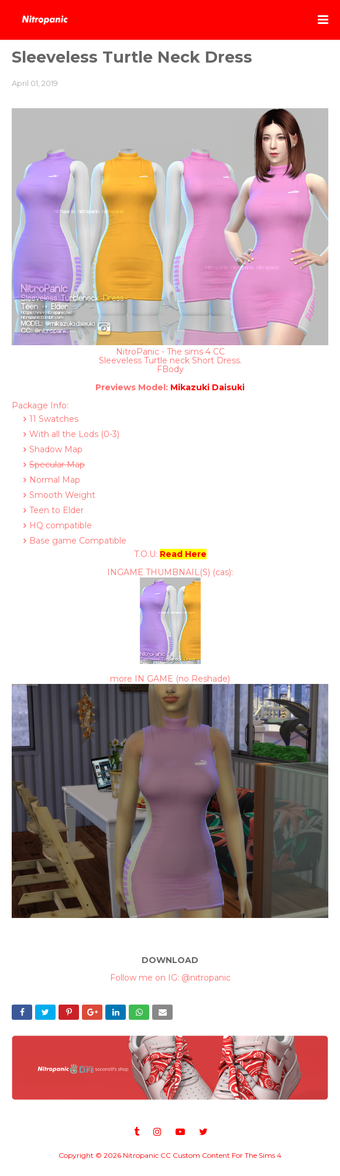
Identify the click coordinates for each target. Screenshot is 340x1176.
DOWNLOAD (170, 960)
